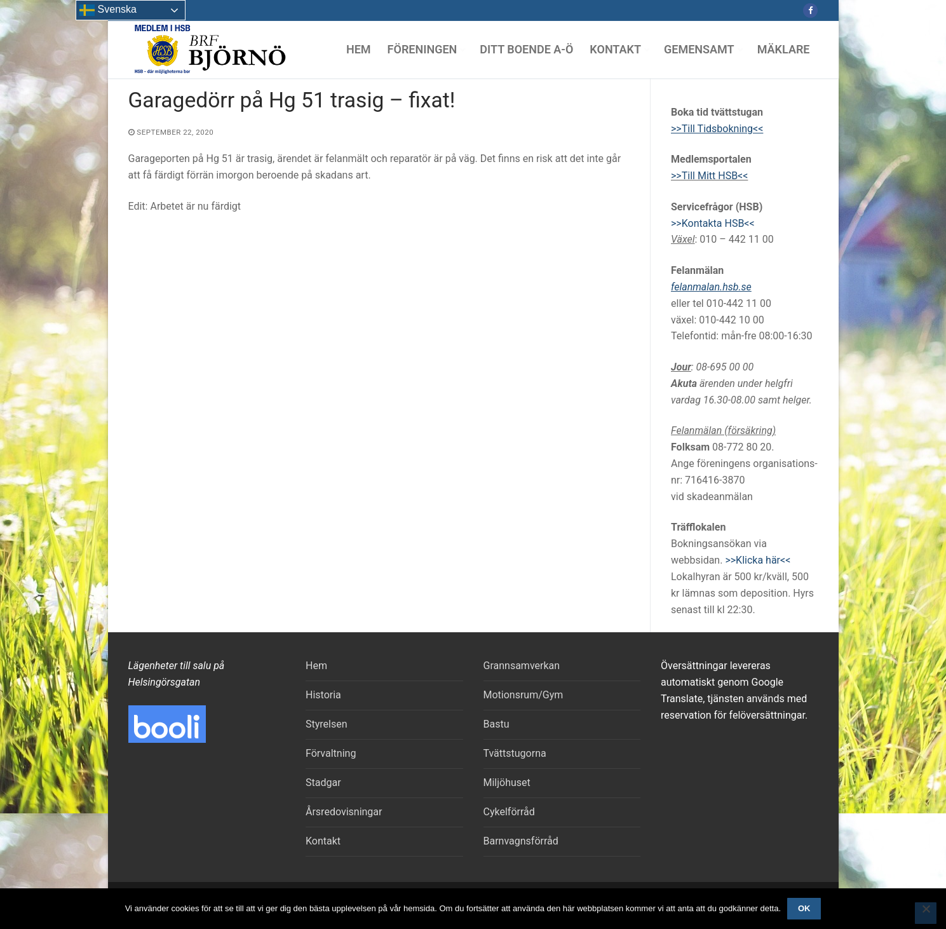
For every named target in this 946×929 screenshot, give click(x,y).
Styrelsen (327, 724)
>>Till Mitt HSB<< (709, 176)
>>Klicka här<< (757, 560)
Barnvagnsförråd (520, 841)
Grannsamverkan (521, 666)
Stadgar (323, 782)
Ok (804, 908)
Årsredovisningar (344, 812)
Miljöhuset (506, 782)
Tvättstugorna (514, 753)
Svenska (108, 10)
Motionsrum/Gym (523, 695)
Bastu (496, 724)
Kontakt (323, 841)
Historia (323, 695)
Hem (316, 666)
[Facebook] (810, 10)
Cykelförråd (509, 812)
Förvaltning (331, 753)
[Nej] (925, 913)
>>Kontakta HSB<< (713, 223)
